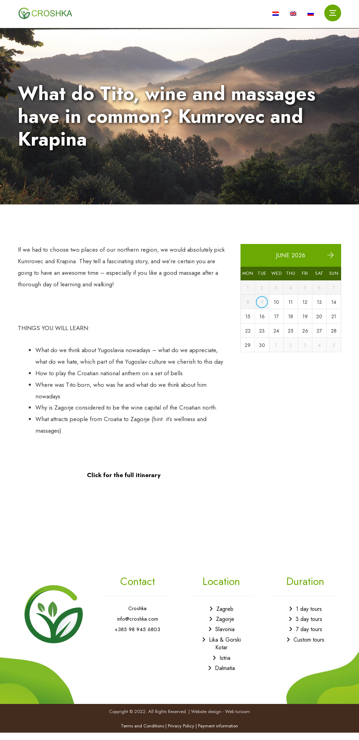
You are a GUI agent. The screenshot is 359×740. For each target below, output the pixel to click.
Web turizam (237, 718)
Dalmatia (225, 675)
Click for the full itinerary (124, 481)
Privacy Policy (181, 732)
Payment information (218, 732)
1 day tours (309, 615)
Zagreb (224, 615)
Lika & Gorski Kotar (225, 650)
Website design (206, 718)
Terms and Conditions (142, 732)
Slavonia (225, 636)
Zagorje (225, 626)
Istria (224, 664)
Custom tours (308, 646)
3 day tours (309, 626)
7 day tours (309, 636)
